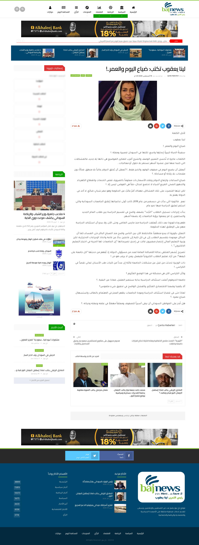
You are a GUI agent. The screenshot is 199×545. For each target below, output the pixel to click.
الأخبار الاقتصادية (59, 509)
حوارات (49, 9)
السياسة (122, 9)
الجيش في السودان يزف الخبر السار (115, 50)
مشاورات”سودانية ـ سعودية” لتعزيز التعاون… (39, 340)
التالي (171, 401)
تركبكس (126, 416)
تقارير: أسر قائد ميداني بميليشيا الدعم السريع (93, 505)
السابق (178, 401)
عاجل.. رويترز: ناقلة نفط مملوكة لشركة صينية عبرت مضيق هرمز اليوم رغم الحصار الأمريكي (133, 41)
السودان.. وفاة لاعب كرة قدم (39, 251)
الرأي (75, 9)
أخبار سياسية (39, 335)
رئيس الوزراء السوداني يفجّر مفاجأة (97, 482)
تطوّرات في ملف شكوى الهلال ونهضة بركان (33, 239)
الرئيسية (134, 9)
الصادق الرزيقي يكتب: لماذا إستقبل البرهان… (73, 51)
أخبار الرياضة (60, 182)
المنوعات (87, 9)
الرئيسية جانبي (75, 75)
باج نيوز (104, 540)
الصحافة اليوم (62, 9)
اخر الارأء (88, 75)
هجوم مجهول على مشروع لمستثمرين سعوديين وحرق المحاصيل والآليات (96, 342)
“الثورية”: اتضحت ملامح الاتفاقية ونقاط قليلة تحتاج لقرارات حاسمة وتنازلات (157, 342)
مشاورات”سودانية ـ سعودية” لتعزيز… (160, 51)
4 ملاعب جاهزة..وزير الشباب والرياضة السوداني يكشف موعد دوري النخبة (44, 215)
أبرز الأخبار (63, 504)
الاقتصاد (99, 9)
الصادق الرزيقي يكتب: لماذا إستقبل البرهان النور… (94, 494)
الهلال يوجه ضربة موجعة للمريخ (38, 262)
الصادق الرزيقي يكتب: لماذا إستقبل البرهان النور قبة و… (39, 370)
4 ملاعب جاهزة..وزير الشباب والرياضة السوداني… (30, 51)
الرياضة (111, 9)
